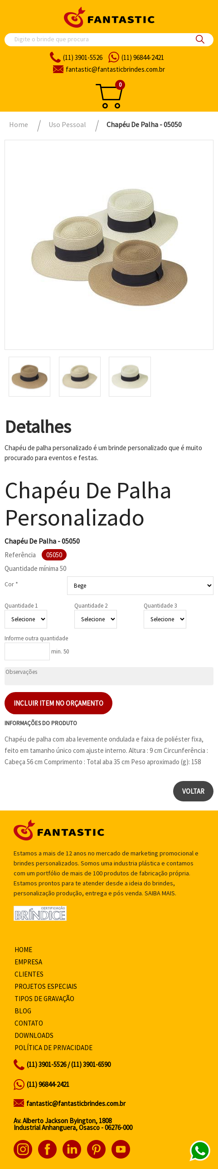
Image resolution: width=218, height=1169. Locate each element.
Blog (23, 1011)
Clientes (29, 974)
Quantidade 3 (160, 606)
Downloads (34, 1035)
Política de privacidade (53, 1047)
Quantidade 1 (21, 606)
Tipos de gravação (44, 998)
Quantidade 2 (90, 606)
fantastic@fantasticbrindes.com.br (76, 1103)
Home (23, 949)
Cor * (11, 584)
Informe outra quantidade (36, 638)
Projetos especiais (46, 986)
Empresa (28, 962)
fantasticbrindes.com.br (115, 69)
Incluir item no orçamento (58, 703)
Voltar (193, 791)
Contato (29, 1023)
